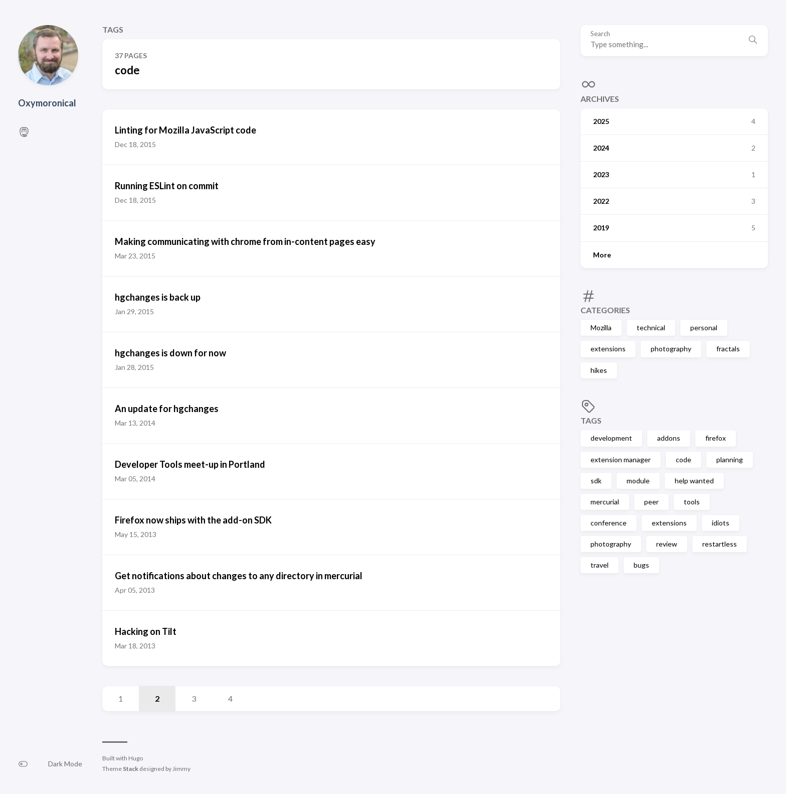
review (666, 544)
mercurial (605, 501)
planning (729, 459)
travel (600, 565)
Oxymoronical (47, 102)
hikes (599, 370)
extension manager (621, 459)
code (683, 459)
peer (651, 501)
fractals (728, 348)
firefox (715, 438)
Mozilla (601, 327)
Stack (130, 768)
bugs (641, 565)
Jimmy (181, 768)
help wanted (694, 480)
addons (668, 438)
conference (609, 522)
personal (703, 327)
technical (651, 327)
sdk (596, 480)
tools (692, 501)
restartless (719, 544)
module (638, 480)
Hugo (135, 758)
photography (671, 348)
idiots (720, 522)
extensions (608, 348)
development (611, 438)
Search (600, 34)
